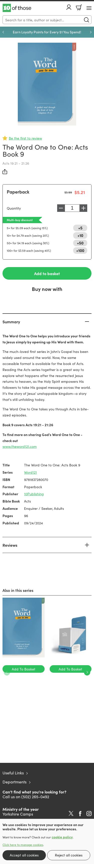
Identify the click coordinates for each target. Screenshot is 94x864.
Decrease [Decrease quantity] (61, 208)
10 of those (17, 8)
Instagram (88, 813)
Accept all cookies (24, 854)
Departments (15, 781)
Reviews (10, 545)
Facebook (80, 813)
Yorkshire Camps (18, 814)
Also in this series (18, 590)
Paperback (18, 192)
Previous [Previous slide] (3, 32)
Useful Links (13, 772)
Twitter (71, 813)
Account (68, 7)
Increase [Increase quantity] (83, 208)
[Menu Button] (88, 8)
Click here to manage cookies (23, 844)
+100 (80, 250)
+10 (80, 235)
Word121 (30, 472)
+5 (80, 227)
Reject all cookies (68, 854)
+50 (80, 242)
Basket (79, 8)
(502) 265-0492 (35, 796)
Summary (11, 321)
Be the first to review (25, 138)
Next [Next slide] (90, 32)
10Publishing (34, 493)
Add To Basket (23, 668)
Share (5, 171)
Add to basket (47, 273)
